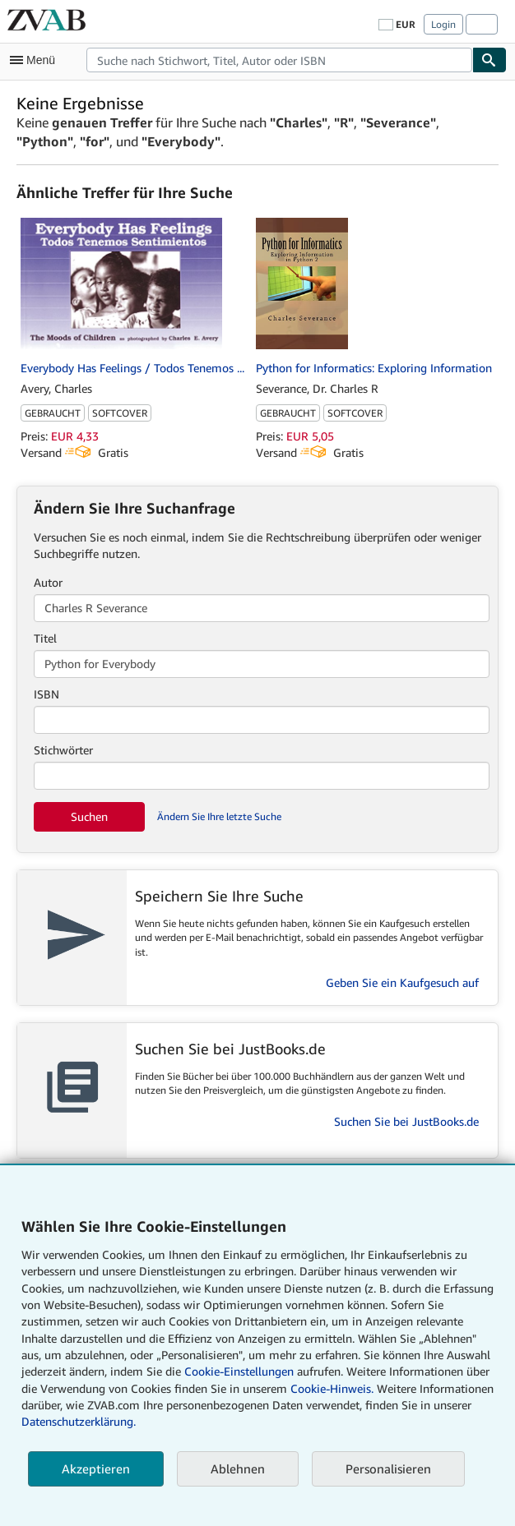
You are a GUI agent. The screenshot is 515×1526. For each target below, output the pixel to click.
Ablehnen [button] (238, 1468)
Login (443, 24)
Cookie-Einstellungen (239, 1371)
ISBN (46, 694)
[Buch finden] (489, 60)
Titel (45, 638)
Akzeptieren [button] (96, 1468)
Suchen (89, 816)
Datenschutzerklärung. (78, 1421)
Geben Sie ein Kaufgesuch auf (402, 982)
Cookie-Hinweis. (331, 1388)
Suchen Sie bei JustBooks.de (406, 1121)
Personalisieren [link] (388, 1468)
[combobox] (279, 60)
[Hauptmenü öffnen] (36, 60)
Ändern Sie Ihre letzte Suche (219, 816)
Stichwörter (63, 750)
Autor (48, 582)
